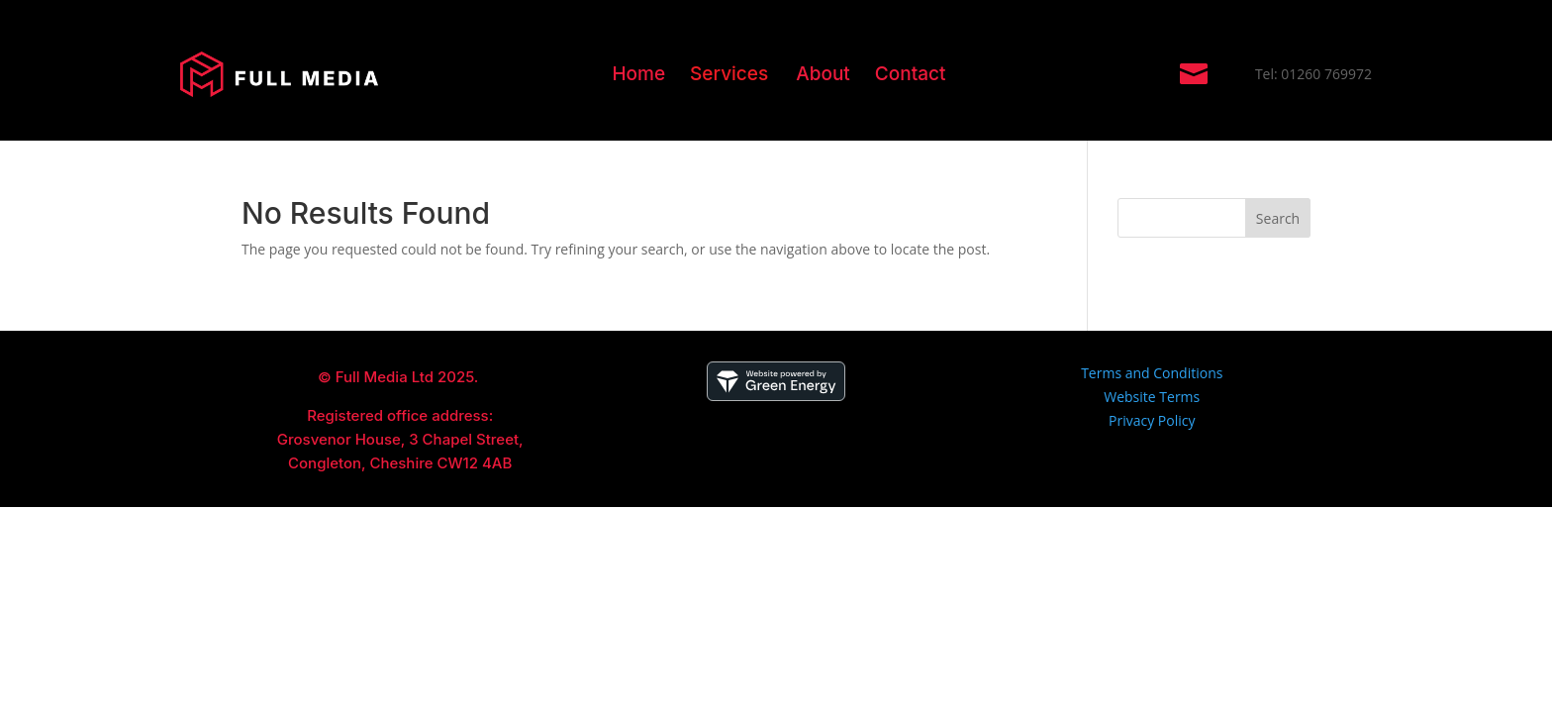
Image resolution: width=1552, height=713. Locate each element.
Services (729, 73)
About (823, 73)
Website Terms (1152, 396)
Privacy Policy (1152, 420)
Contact (910, 73)
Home (638, 73)
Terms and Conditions (1151, 372)
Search (1278, 218)
